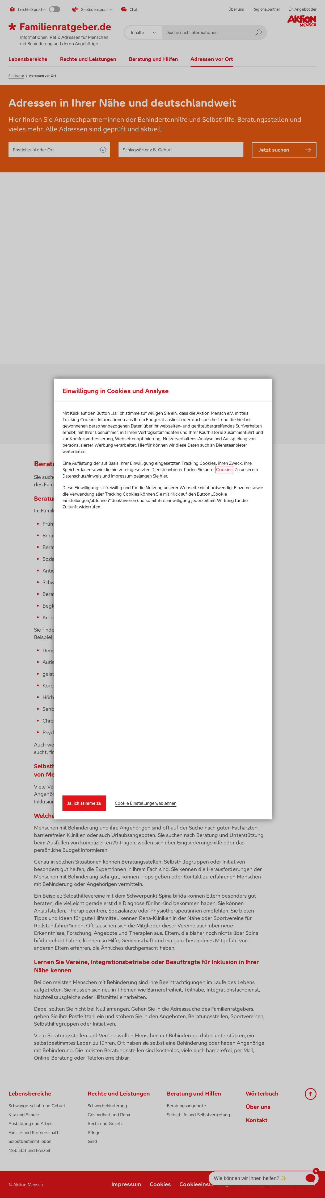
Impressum (122, 611)
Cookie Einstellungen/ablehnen (146, 668)
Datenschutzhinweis (82, 611)
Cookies (224, 605)
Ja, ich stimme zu (84, 668)
